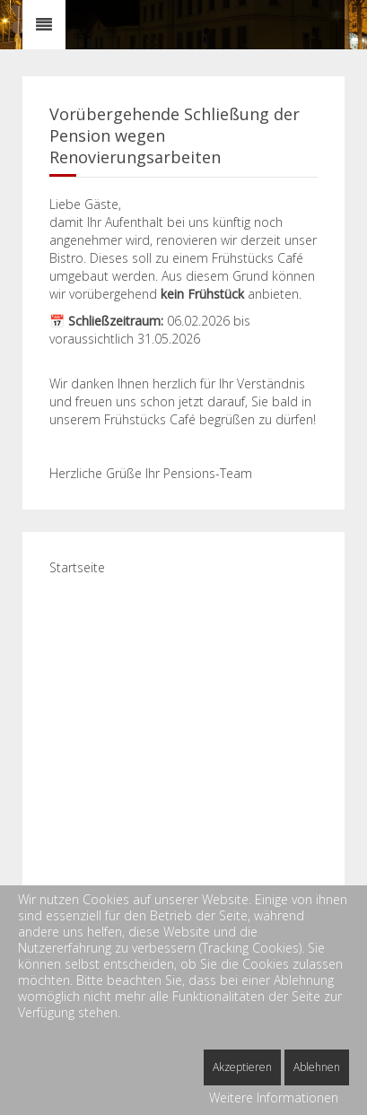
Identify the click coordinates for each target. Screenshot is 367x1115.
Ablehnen (316, 1067)
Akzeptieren (242, 1067)
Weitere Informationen (273, 1097)
